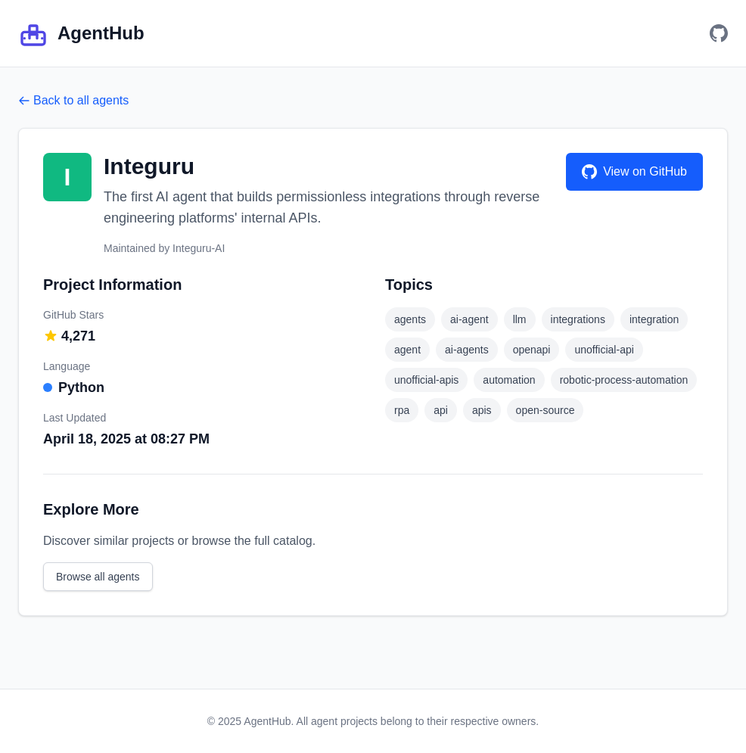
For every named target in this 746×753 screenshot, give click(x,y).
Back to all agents (73, 100)
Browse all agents (98, 577)
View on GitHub (634, 171)
